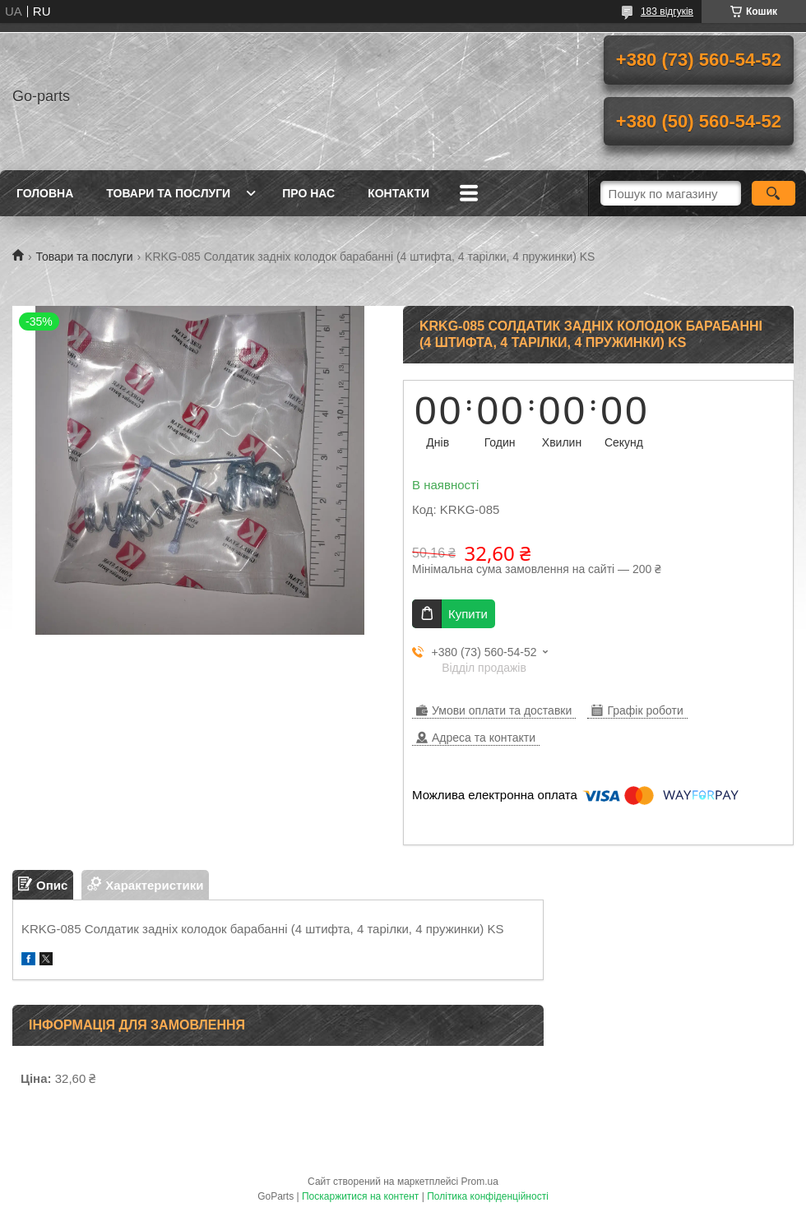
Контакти (398, 193)
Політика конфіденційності (488, 1196)
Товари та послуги (168, 193)
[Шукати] (773, 193)
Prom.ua (479, 1181)
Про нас (308, 193)
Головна (44, 193)
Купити (468, 614)
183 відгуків (667, 11)
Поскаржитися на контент (360, 1196)
